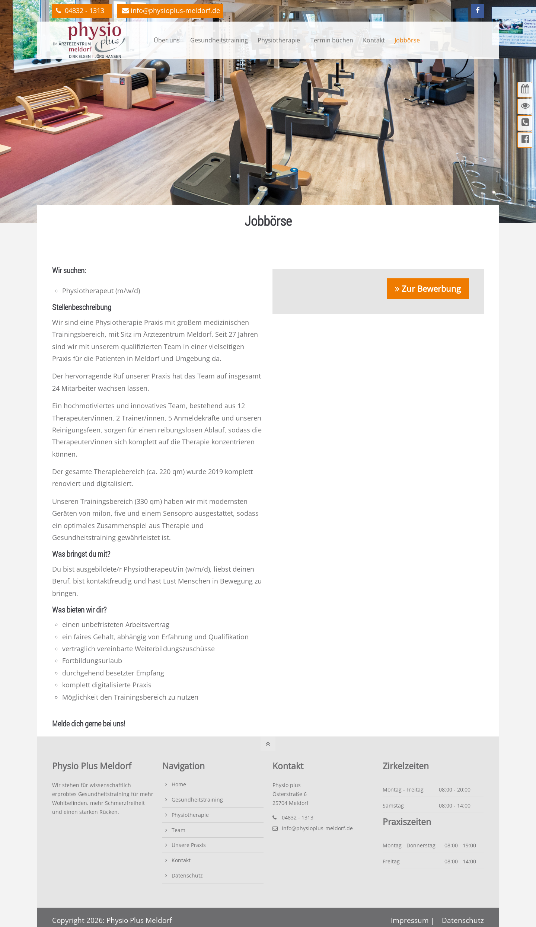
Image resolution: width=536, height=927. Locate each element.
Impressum (411, 920)
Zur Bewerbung (431, 288)
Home (179, 784)
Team (178, 830)
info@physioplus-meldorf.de (171, 10)
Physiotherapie (190, 814)
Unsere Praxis (189, 844)
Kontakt (181, 860)
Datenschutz (187, 875)
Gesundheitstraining (197, 799)
